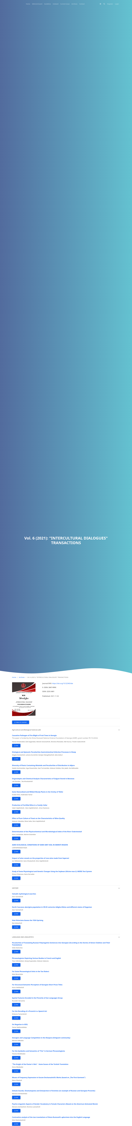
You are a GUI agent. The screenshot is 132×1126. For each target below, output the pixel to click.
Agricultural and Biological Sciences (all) (26, 730)
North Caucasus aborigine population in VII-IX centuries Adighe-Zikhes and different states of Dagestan (52, 907)
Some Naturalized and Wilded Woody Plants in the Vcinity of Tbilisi (37, 792)
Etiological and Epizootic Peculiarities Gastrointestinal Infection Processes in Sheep (44, 752)
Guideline (47, 4)
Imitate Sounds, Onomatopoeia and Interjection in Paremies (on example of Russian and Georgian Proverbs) (53, 1091)
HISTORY (15, 888)
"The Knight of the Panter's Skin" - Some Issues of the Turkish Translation (40, 1064)
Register (110, 4)
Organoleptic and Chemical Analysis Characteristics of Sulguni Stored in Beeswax (43, 779)
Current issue (65, 4)
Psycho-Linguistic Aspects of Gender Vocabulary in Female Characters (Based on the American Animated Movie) (55, 1104)
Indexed (55, 4)
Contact (82, 4)
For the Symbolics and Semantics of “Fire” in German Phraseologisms (38, 1051)
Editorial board (37, 4)
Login (117, 4)
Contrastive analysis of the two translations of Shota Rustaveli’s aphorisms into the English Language (51, 1117)
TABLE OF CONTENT (21, 722)
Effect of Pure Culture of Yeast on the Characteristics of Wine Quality (38, 818)
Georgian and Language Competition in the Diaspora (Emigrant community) (41, 1038)
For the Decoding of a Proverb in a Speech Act (29, 1011)
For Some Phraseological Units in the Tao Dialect (30, 971)
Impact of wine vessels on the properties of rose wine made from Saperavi (40, 858)
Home (28, 4)
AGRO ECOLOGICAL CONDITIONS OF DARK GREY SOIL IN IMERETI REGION (40, 845)
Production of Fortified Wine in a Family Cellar (29, 805)
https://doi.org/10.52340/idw (62, 683)
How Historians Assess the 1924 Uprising (27, 920)
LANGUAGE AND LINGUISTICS (23, 937)
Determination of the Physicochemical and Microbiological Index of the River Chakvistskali (47, 832)
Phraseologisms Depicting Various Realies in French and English (36, 958)
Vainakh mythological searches (24, 894)
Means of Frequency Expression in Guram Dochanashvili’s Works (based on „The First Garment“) (48, 1077)
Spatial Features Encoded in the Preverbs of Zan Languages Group (37, 998)
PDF (17, 745)
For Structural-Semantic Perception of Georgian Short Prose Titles (37, 985)
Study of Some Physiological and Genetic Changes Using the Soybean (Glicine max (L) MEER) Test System (52, 871)
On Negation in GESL (20, 1024)
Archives (74, 4)
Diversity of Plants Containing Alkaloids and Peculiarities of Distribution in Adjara (43, 765)
